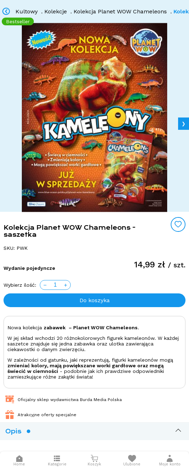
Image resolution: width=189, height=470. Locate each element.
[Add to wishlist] (178, 224)
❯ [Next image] (183, 123)
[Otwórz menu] (57, 460)
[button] (170, 460)
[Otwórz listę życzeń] (132, 460)
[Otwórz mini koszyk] (94, 460)
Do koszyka (95, 300)
